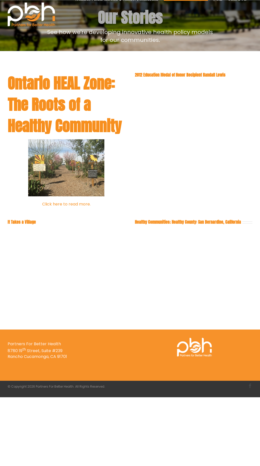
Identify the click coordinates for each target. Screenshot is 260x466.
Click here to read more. (66, 204)
